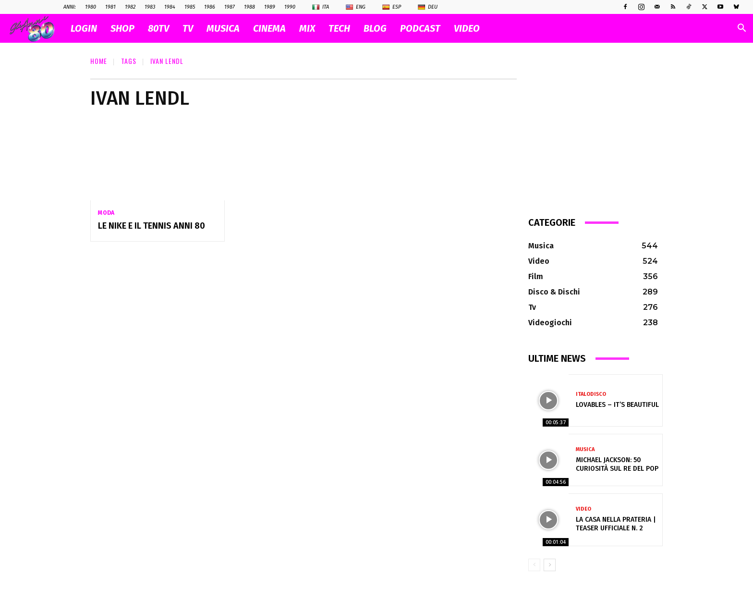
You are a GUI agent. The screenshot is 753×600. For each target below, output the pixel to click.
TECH (339, 28)
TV (187, 28)
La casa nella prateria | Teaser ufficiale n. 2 (616, 523)
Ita (320, 7)
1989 (269, 7)
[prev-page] (534, 565)
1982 (130, 7)
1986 (209, 7)
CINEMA (269, 28)
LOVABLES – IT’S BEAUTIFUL (617, 405)
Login (84, 28)
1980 (90, 7)
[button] (741, 29)
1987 (229, 7)
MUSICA (223, 28)
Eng (355, 7)
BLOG (375, 28)
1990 (289, 7)
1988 (249, 7)
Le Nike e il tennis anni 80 (151, 225)
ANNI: (69, 7)
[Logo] (37, 28)
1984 (169, 7)
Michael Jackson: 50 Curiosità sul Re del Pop (617, 464)
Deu (427, 7)
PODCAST (420, 28)
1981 (110, 7)
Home (98, 61)
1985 (189, 7)
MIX (307, 28)
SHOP (122, 28)
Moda (106, 213)
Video (583, 509)
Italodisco (591, 394)
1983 (150, 7)
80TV (158, 28)
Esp (391, 7)
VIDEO (467, 28)
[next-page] (550, 565)
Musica (585, 449)
